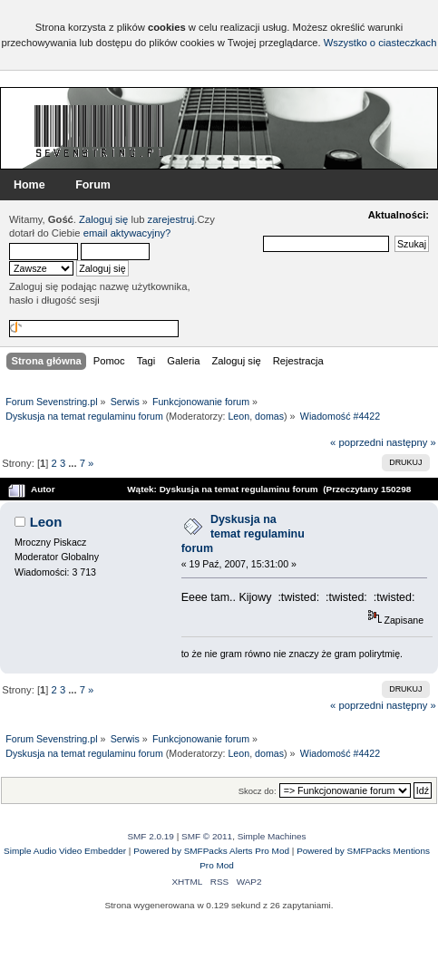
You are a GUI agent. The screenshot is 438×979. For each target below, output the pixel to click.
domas (269, 416)
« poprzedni (357, 442)
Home (29, 185)
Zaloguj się (103, 219)
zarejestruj (171, 219)
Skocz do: (257, 791)
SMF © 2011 (206, 836)
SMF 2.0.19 (150, 836)
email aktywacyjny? (127, 233)
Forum (93, 185)
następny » (411, 442)
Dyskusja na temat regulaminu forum (243, 534)
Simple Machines (272, 836)
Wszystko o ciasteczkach (380, 42)
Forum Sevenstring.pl (100, 130)
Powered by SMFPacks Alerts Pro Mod (211, 851)
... (73, 463)
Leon (238, 416)
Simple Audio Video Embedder (65, 851)
